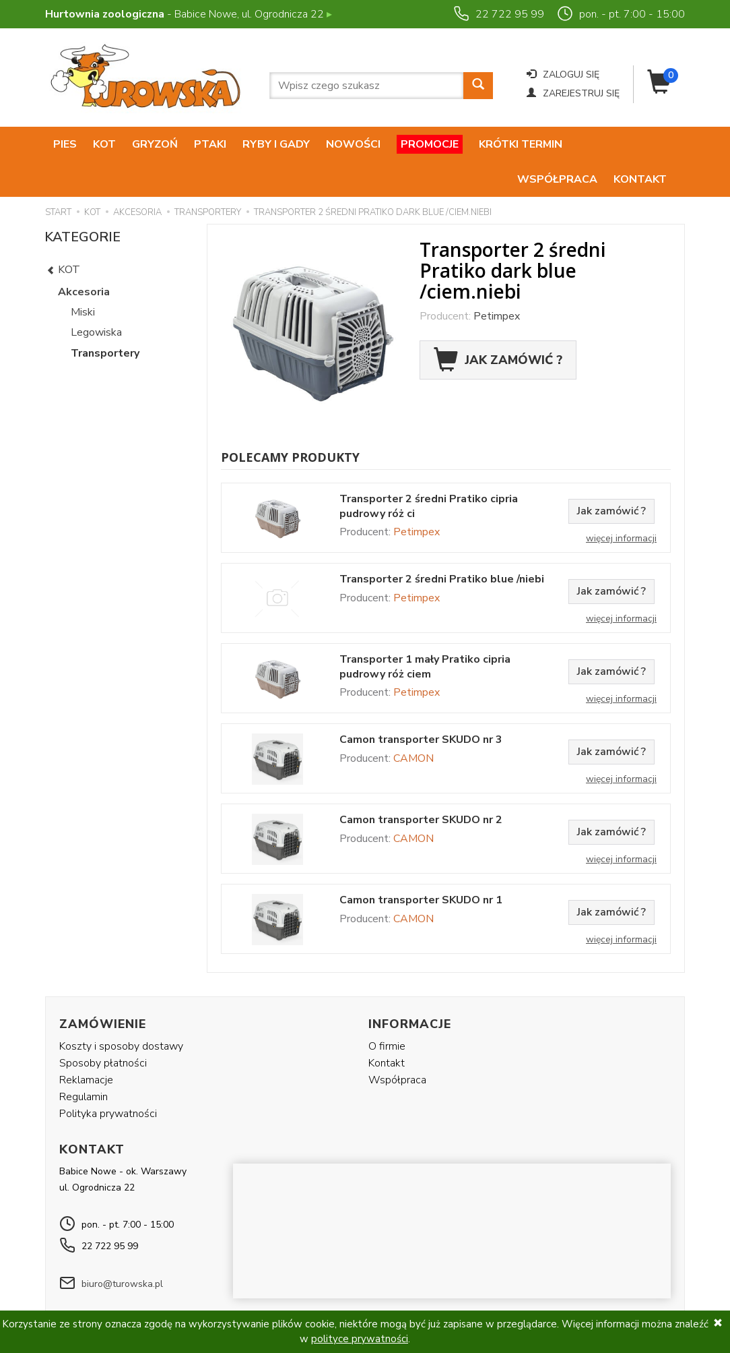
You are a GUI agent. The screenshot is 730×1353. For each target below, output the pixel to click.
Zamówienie (102, 989)
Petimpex (496, 281)
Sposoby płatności (103, 1027)
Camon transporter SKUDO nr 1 (420, 865)
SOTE (665, 1297)
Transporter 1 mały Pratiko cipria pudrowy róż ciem (424, 632)
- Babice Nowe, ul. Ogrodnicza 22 (188, 14)
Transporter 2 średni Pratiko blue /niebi (441, 544)
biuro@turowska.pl (122, 1248)
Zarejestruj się (573, 93)
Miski (83, 277)
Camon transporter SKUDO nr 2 (420, 785)
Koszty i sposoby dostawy (121, 1010)
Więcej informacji (621, 503)
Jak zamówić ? (498, 325)
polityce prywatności (359, 1339)
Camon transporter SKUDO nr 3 (420, 705)
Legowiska (96, 297)
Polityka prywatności (108, 1078)
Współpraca (557, 144)
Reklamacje (86, 1045)
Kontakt (640, 144)
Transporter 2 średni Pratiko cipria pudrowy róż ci (428, 471)
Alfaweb (554, 1297)
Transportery (105, 318)
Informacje (409, 989)
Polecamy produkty (290, 422)
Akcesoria (84, 256)
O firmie (386, 1010)
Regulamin (83, 1061)
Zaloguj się (563, 74)
